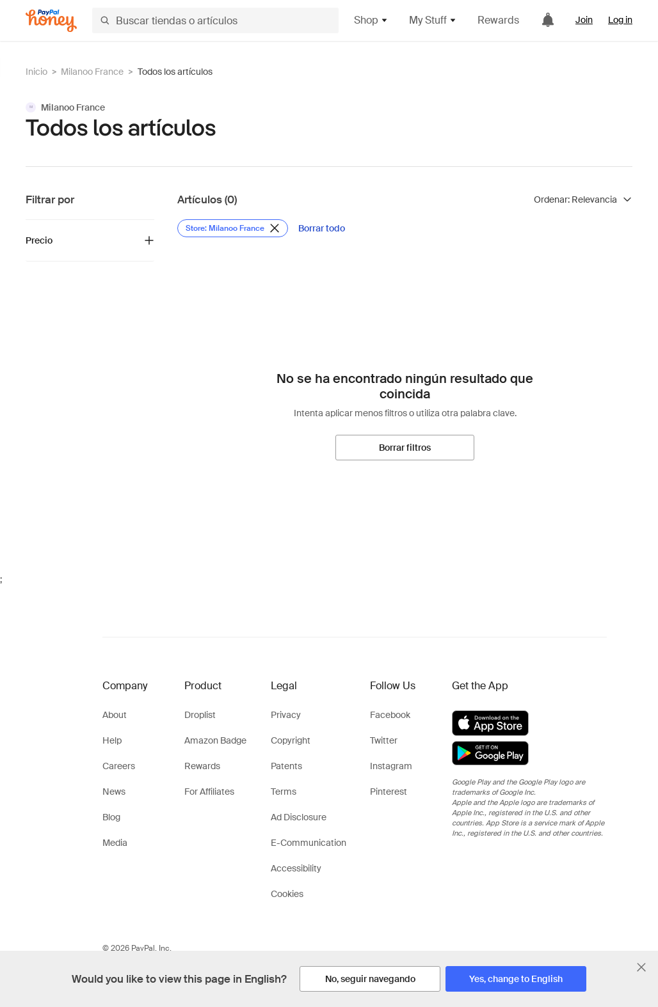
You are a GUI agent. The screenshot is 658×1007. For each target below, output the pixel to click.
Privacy (286, 715)
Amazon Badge (215, 740)
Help (112, 740)
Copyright (290, 740)
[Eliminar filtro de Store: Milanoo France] (232, 228)
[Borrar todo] (321, 228)
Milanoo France (92, 71)
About (114, 715)
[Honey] (51, 21)
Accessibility (296, 868)
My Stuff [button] (433, 20)
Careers (118, 766)
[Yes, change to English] (515, 979)
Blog (111, 817)
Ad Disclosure (298, 817)
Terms (283, 791)
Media (114, 842)
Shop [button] (371, 20)
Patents (286, 766)
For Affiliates (209, 791)
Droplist (200, 715)
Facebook (390, 715)
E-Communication (308, 842)
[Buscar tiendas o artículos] (215, 20)
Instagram (391, 766)
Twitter (383, 740)
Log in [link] (620, 20)
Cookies (287, 894)
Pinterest (388, 791)
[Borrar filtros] (404, 447)
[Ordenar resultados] (583, 199)
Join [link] (584, 20)
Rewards (498, 20)
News (113, 791)
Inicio (36, 71)
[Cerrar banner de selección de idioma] (641, 967)
